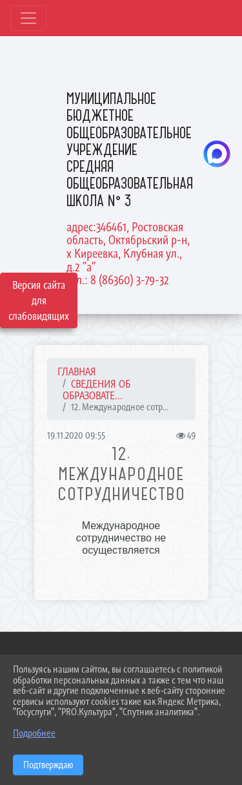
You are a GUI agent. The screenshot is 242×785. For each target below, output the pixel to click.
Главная (76, 371)
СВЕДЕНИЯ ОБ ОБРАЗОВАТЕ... (96, 390)
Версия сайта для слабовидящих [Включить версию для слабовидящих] (38, 300)
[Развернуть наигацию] (28, 18)
